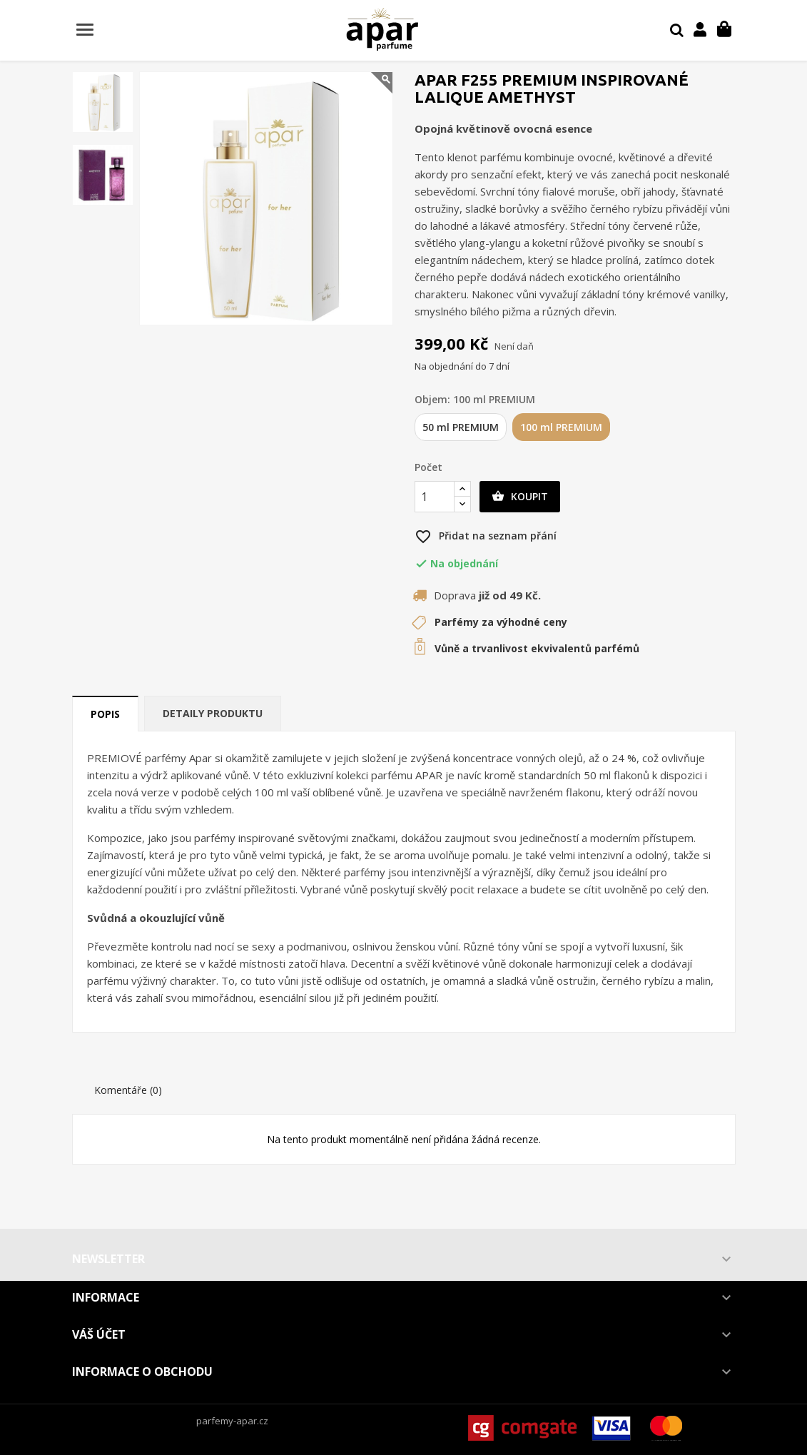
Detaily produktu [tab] (213, 713)
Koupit (520, 497)
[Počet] (435, 496)
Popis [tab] (105, 714)
